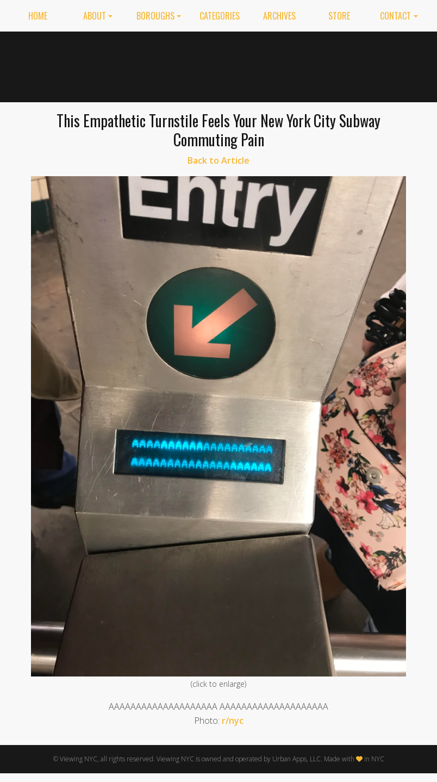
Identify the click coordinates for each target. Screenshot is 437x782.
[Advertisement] (316, 64)
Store (339, 15)
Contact (395, 15)
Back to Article (218, 160)
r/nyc (233, 721)
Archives (279, 15)
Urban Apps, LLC (296, 759)
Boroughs (155, 15)
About (94, 15)
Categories (219, 15)
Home (37, 15)
